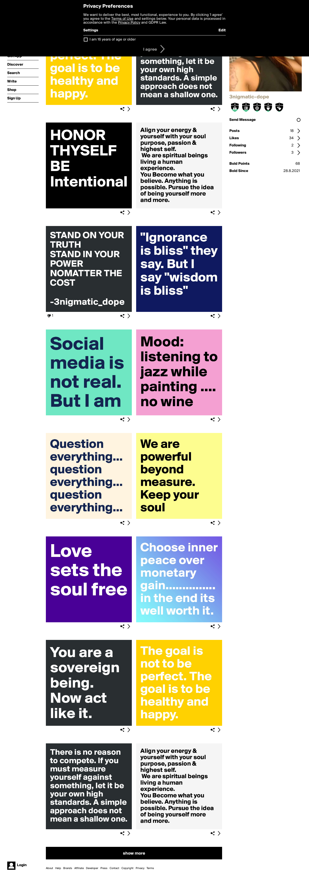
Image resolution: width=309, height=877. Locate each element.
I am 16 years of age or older (113, 39)
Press (103, 868)
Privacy (140, 868)
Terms (150, 868)
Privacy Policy (129, 23)
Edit (222, 30)
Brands (67, 868)
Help (58, 868)
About (49, 868)
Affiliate (79, 868)
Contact (114, 868)
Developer (92, 868)
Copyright (127, 868)
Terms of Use (122, 19)
